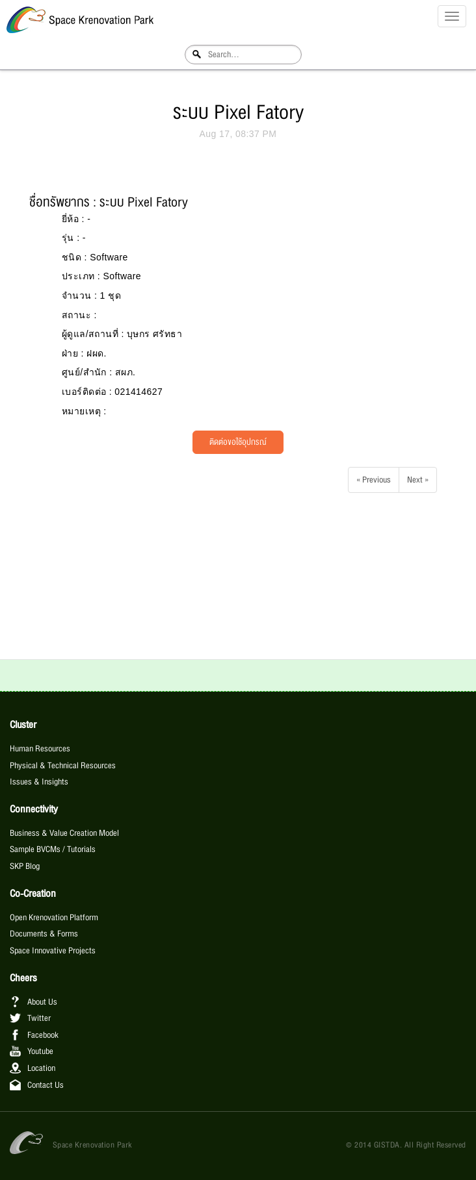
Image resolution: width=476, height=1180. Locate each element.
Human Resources (40, 749)
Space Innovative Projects (53, 951)
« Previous (373, 480)
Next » (418, 480)
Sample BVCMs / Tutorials (53, 849)
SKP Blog (25, 866)
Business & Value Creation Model (64, 833)
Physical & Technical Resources (63, 766)
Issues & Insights (39, 782)
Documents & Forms (44, 934)
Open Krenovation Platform (54, 917)
